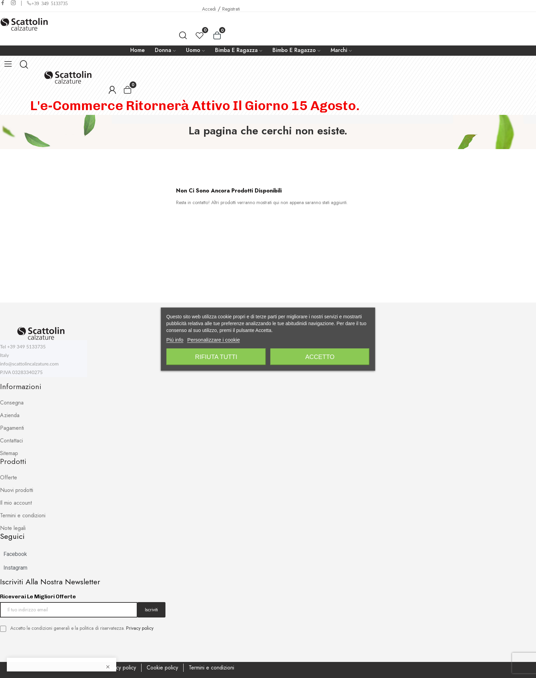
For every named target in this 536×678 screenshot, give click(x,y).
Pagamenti (12, 428)
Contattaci (11, 440)
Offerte (8, 477)
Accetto (320, 356)
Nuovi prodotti (16, 490)
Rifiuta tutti (216, 356)
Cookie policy (162, 668)
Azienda (9, 415)
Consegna (12, 403)
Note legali (13, 528)
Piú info (174, 339)
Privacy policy (139, 628)
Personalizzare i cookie (213, 339)
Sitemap (9, 453)
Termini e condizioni (22, 515)
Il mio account (16, 503)
